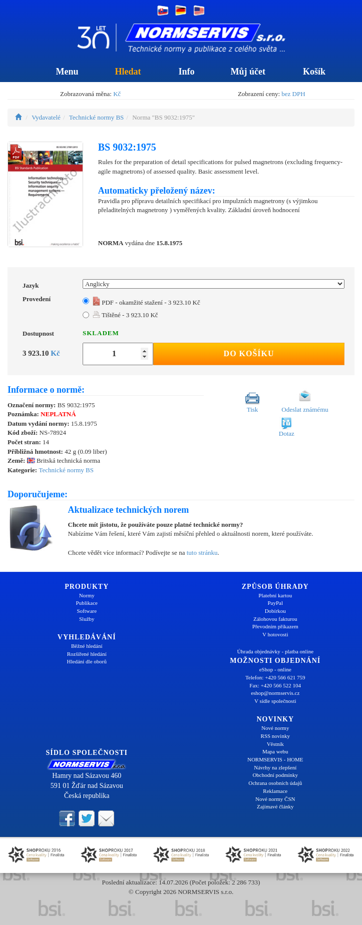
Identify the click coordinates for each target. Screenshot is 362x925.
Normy (87, 595)
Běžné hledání (87, 646)
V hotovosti (275, 634)
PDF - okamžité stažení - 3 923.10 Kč (146, 302)
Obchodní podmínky (275, 775)
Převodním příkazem (275, 626)
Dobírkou (275, 611)
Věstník (275, 744)
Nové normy (275, 728)
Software (87, 611)
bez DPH (293, 94)
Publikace (87, 603)
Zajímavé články (275, 806)
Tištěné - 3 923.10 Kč (125, 315)
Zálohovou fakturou (275, 619)
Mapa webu (275, 751)
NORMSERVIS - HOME (275, 759)
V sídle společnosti (275, 701)
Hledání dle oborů (87, 661)
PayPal (275, 603)
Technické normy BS (96, 117)
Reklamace (275, 791)
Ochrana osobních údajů (275, 783)
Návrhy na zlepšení (275, 767)
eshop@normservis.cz (275, 693)
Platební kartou (275, 595)
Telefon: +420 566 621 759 (275, 677)
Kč (117, 94)
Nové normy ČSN (275, 799)
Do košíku (249, 353)
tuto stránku (202, 552)
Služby (87, 619)
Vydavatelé (46, 117)
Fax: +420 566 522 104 (275, 685)
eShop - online (275, 669)
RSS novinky (275, 736)
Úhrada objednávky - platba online (275, 651)
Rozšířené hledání (87, 654)
